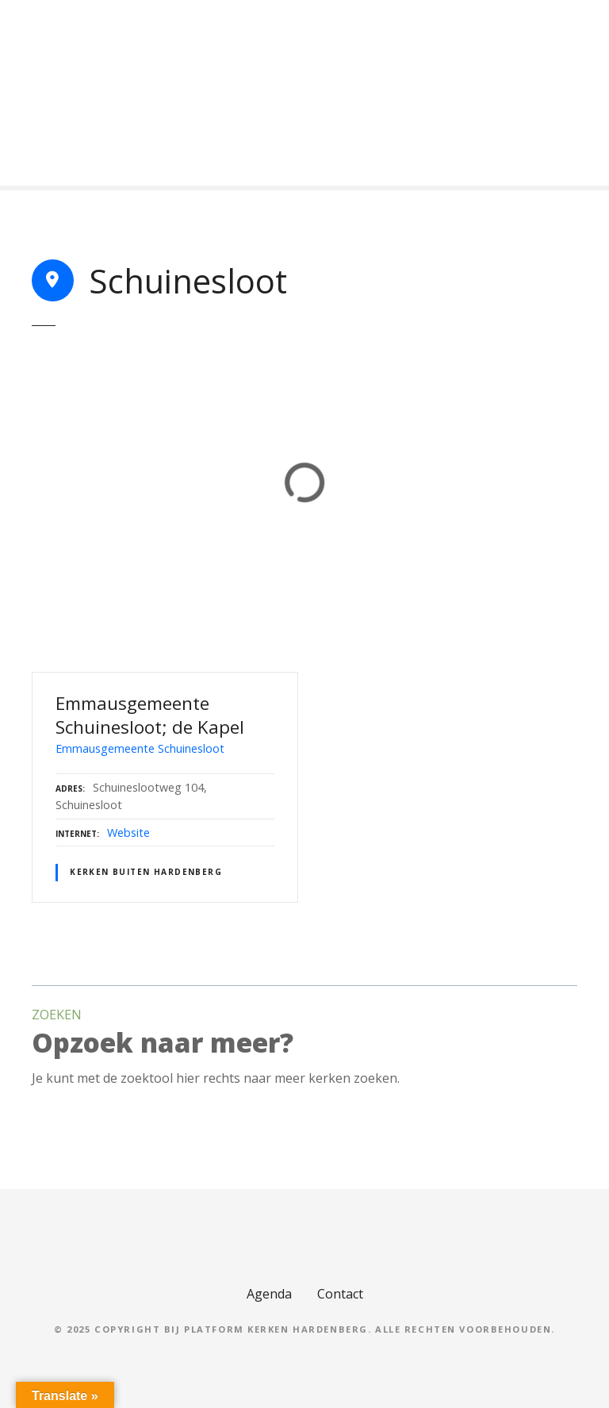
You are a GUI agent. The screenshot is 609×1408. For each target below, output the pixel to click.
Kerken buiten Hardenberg (146, 871)
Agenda (269, 1293)
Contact (340, 1293)
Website (128, 832)
